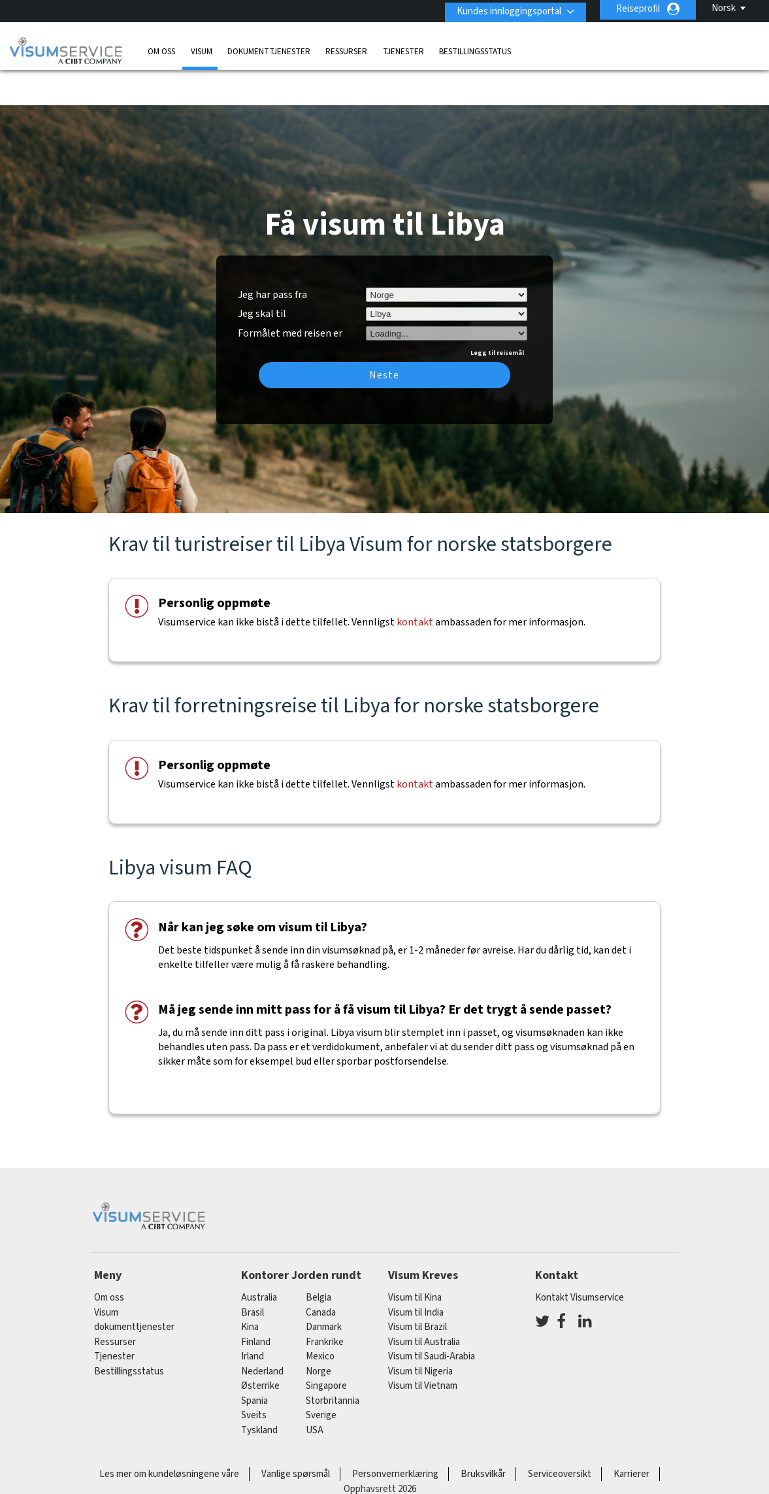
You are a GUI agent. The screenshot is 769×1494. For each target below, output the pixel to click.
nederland (262, 1331)
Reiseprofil (638, 9)
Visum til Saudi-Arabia (431, 1317)
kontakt (415, 583)
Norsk (724, 8)
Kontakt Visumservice (579, 1258)
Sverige (321, 1376)
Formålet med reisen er (290, 292)
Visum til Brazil (417, 1288)
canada (321, 1273)
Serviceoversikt (559, 1435)
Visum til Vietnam (422, 1346)
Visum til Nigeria (420, 1331)
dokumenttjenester (268, 48)
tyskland (259, 1390)
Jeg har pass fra (272, 255)
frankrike (325, 1302)
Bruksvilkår (483, 1435)
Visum (201, 48)
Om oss (161, 48)
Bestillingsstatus (475, 48)
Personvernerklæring (395, 1435)
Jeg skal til (262, 274)
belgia (318, 1258)
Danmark (324, 1288)
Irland (252, 1317)
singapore (326, 1346)
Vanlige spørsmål (295, 1435)
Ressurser (346, 48)
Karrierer (631, 1435)
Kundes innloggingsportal (504, 9)
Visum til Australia (424, 1302)
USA (314, 1390)
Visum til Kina (415, 1258)
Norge (318, 1331)
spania (254, 1361)
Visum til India (416, 1273)
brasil (252, 1273)
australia (259, 1258)
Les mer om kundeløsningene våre (169, 1435)
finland (255, 1302)
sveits (254, 1376)
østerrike (260, 1346)
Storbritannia (332, 1361)
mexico (320, 1317)
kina (250, 1288)
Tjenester (403, 48)
